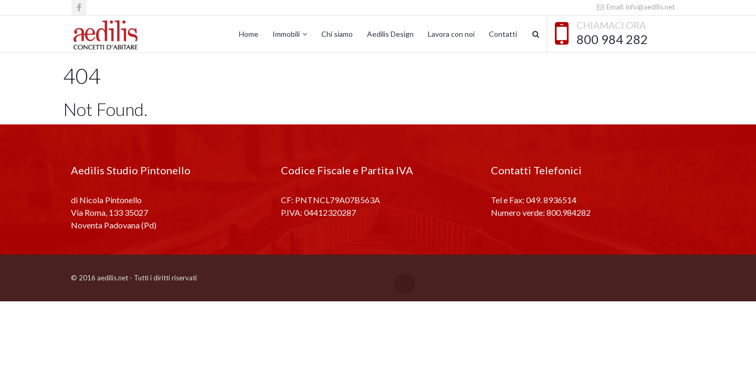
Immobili (286, 33)
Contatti (503, 33)
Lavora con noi (451, 33)
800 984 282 (612, 39)
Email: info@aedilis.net (635, 7)
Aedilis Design (390, 33)
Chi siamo (337, 33)
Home (248, 33)
